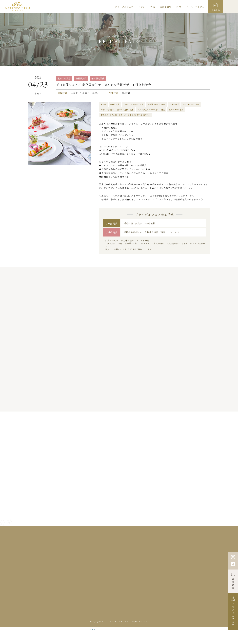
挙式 (152, 6)
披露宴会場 (165, 6)
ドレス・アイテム (195, 6)
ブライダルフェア (124, 6)
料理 (178, 6)
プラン (141, 6)
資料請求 (233, 584)
